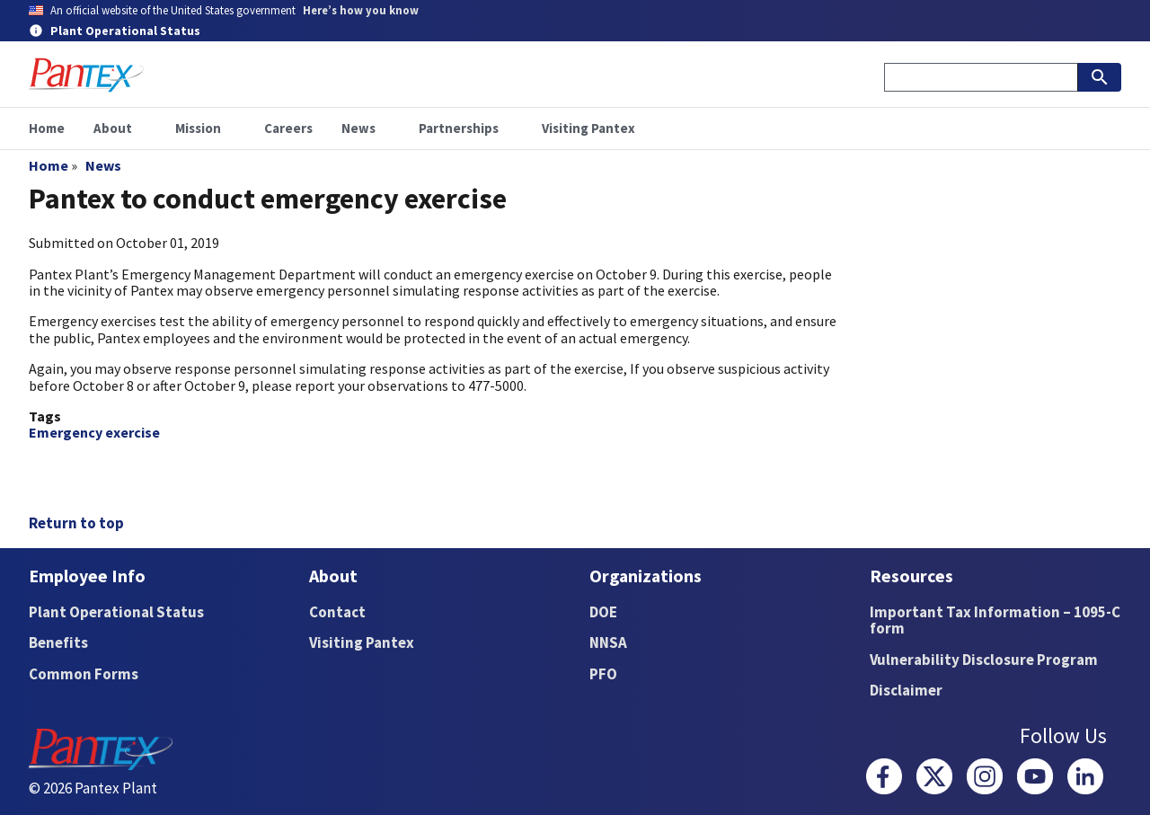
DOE (603, 612)
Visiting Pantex (361, 642)
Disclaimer (906, 690)
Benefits (58, 642)
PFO (603, 674)
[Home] (86, 75)
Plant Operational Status (116, 612)
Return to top (76, 523)
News (103, 165)
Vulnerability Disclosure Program (984, 659)
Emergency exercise (94, 432)
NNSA (608, 642)
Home (48, 165)
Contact (337, 612)
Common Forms (83, 674)
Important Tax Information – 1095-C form (995, 620)
